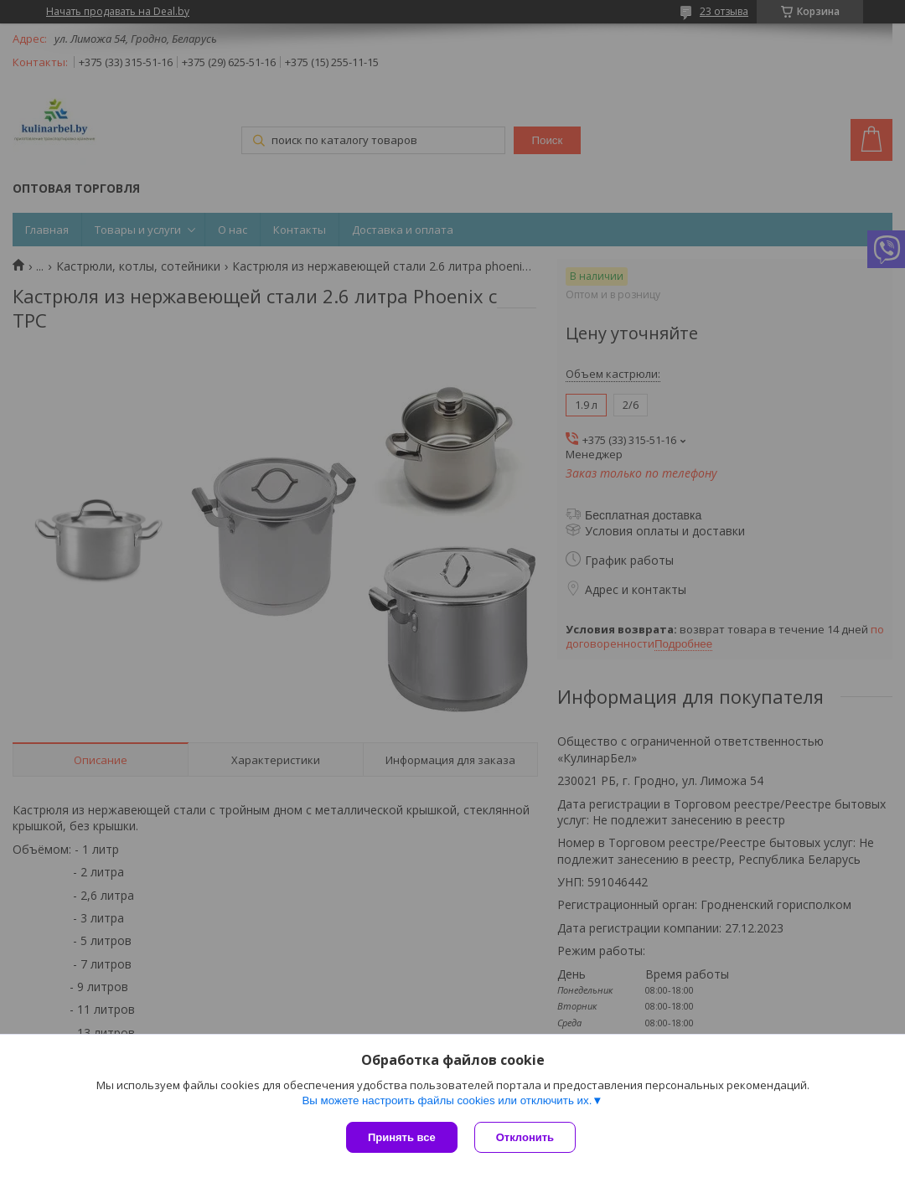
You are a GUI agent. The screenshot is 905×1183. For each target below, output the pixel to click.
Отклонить (525, 1137)
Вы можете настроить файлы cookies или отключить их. (447, 1100)
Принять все (402, 1137)
